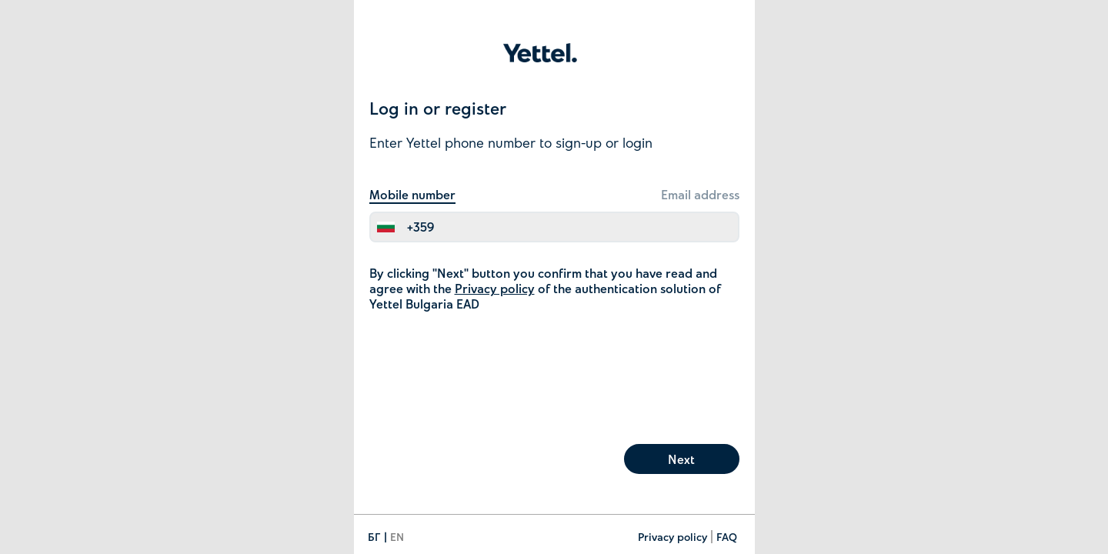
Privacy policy (495, 288)
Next (681, 459)
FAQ (726, 536)
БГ (374, 536)
